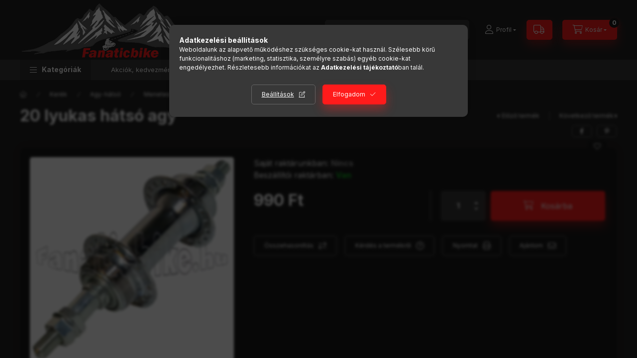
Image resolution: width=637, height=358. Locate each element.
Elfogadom (349, 94)
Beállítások (278, 94)
